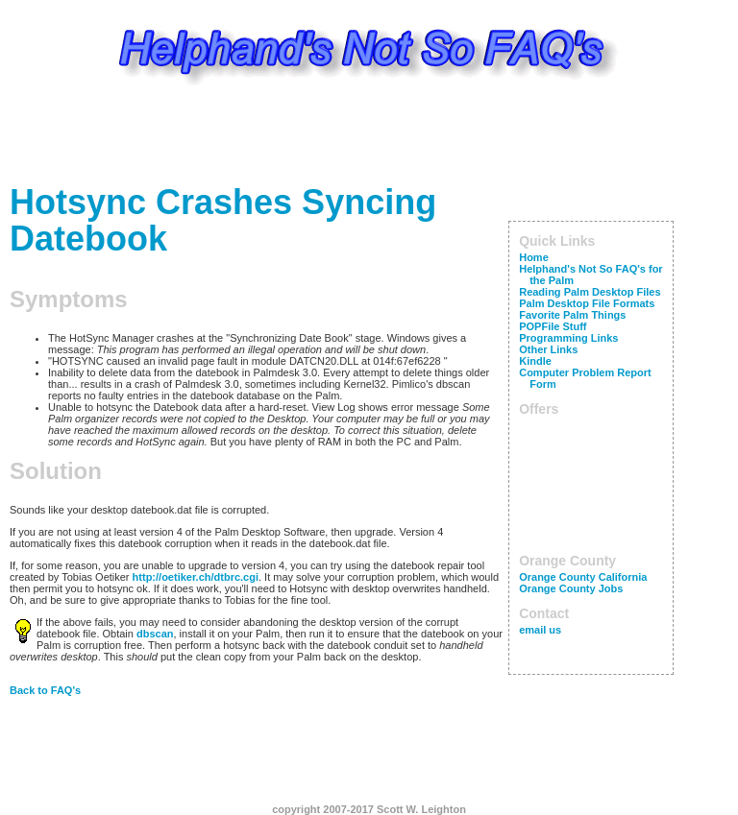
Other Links (548, 349)
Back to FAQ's (45, 690)
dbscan (155, 633)
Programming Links (568, 338)
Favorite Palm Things (572, 315)
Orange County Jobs (571, 588)
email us (540, 629)
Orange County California (583, 577)
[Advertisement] (369, 139)
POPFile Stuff (552, 326)
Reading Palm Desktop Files (589, 292)
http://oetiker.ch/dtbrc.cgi (195, 577)
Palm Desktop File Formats (586, 303)
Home (534, 257)
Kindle (535, 361)
